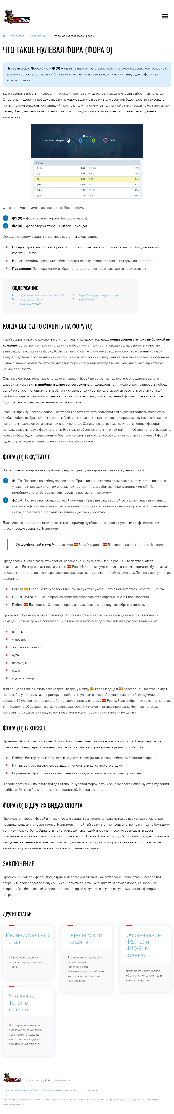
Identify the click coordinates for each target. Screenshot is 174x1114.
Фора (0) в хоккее (29, 303)
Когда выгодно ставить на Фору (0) (41, 295)
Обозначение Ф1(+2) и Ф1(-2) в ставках (143, 944)
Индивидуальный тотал (28, 938)
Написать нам (63, 1080)
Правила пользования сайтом (21, 1090)
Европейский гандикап (84, 938)
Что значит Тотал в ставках (23, 1003)
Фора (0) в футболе (30, 299)
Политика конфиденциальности (62, 1090)
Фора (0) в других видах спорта (99, 295)
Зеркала (92, 1090)
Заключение (86, 299)
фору (114, 68)
